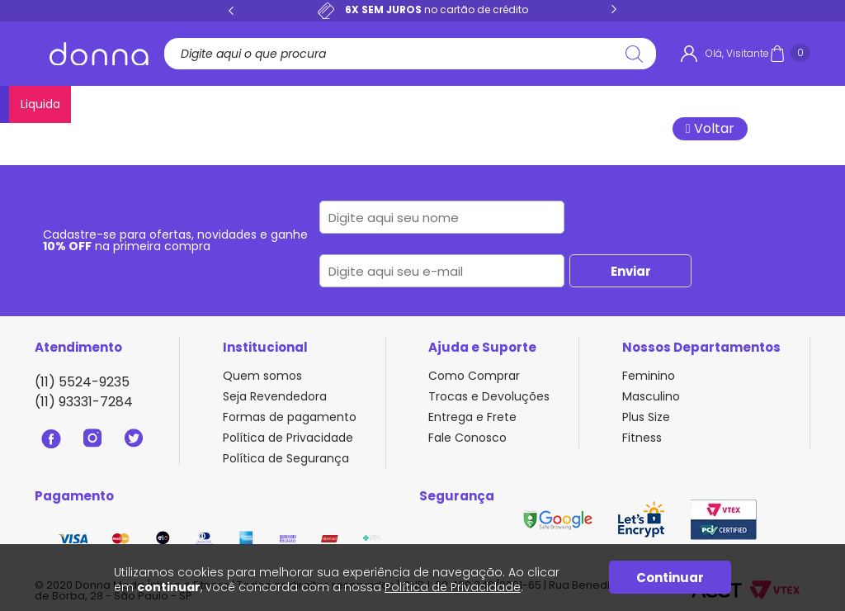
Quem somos (262, 375)
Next (613, 10)
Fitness (585, 104)
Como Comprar (474, 375)
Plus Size (517, 104)
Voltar (710, 128)
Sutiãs (240, 104)
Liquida (787, 104)
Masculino (658, 104)
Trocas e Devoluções (489, 396)
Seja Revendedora (275, 396)
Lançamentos (78, 104)
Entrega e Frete (472, 417)
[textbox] (404, 53)
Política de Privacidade (288, 437)
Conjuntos (311, 104)
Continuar (670, 577)
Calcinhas (170, 104)
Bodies (451, 104)
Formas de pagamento (289, 417)
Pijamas (387, 104)
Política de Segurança (286, 458)
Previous (231, 10)
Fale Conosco (467, 437)
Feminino (648, 375)
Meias (727, 104)
